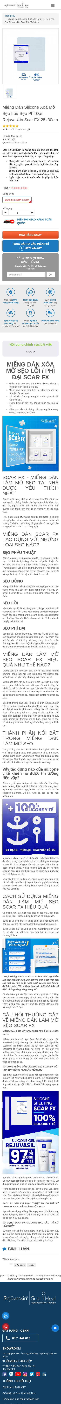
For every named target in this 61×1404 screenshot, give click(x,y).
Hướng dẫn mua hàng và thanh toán (20, 1399)
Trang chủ (10, 16)
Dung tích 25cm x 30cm (18, 201)
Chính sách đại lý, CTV (14, 1387)
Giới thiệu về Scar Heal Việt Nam (19, 1393)
